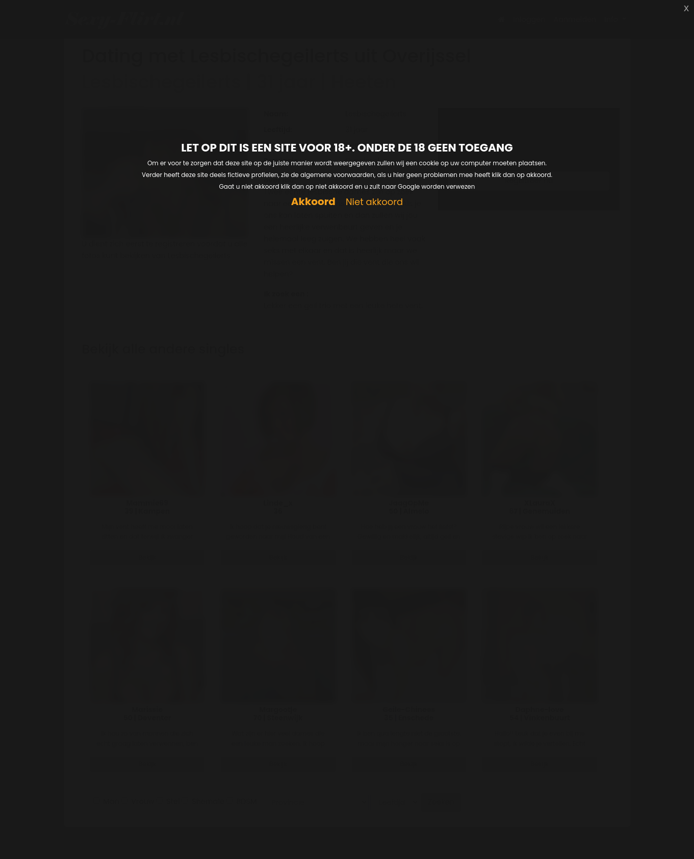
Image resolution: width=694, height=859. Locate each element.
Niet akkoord (374, 202)
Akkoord (313, 202)
